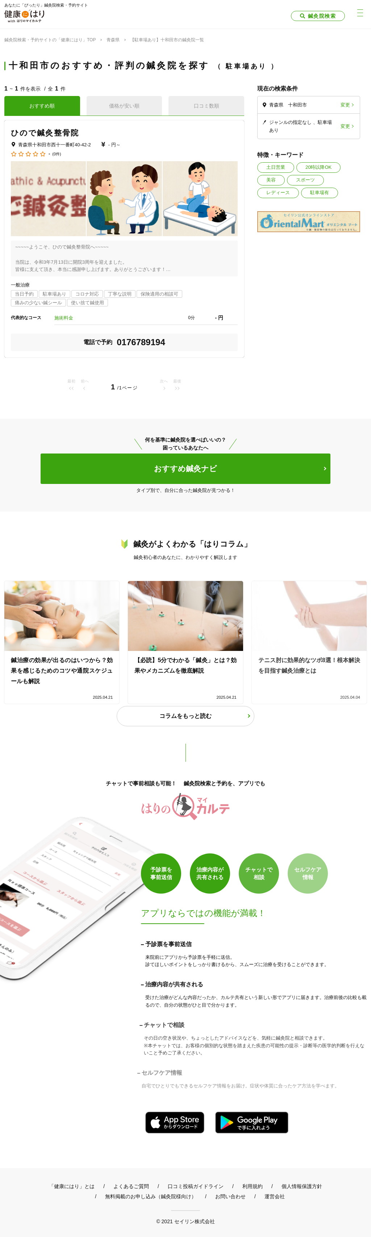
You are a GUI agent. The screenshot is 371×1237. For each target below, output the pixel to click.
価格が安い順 (124, 106)
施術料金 (63, 317)
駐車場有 (319, 192)
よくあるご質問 (131, 1186)
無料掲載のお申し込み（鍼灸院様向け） (150, 1196)
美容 (271, 180)
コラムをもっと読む (185, 716)
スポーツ (305, 180)
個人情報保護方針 (302, 1186)
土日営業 (275, 167)
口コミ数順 (206, 106)
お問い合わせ (230, 1196)
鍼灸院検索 (322, 16)
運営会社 (274, 1196)
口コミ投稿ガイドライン (196, 1186)
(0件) (56, 154)
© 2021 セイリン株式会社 (185, 1221)
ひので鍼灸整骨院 (45, 133)
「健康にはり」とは (72, 1186)
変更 (345, 105)
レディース (278, 192)
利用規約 (252, 1186)
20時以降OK (318, 167)
